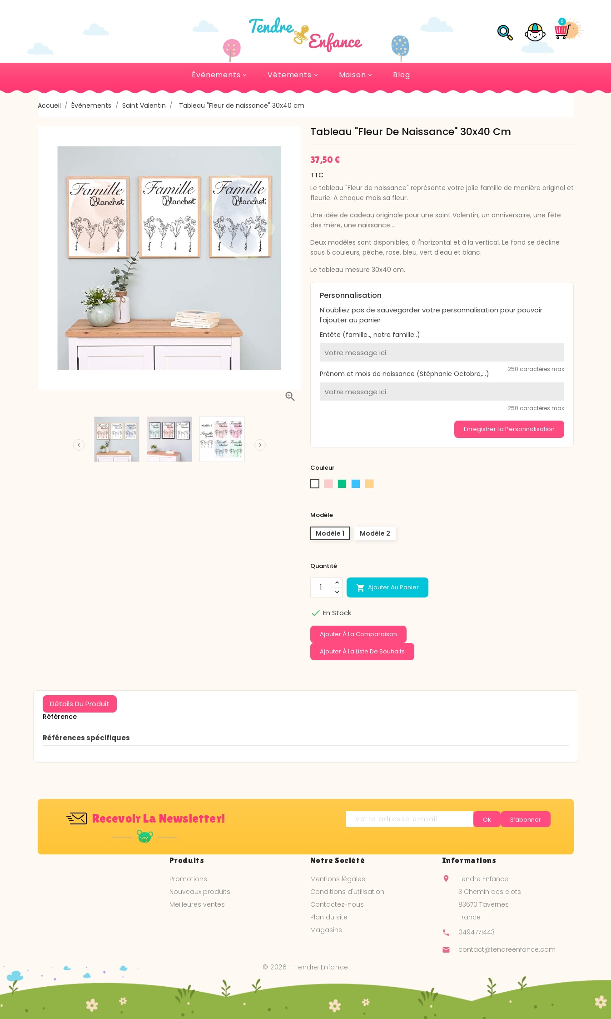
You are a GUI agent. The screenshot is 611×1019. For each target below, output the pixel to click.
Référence (60, 716)
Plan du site (329, 917)
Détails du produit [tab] (79, 703)
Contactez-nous (337, 904)
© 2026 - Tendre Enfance (305, 967)
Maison (356, 75)
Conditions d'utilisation (347, 891)
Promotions (188, 878)
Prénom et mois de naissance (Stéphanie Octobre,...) (404, 373)
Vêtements (293, 75)
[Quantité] (321, 587)
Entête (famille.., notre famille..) (370, 334)
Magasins (326, 929)
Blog (401, 75)
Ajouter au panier (387, 587)
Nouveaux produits (199, 891)
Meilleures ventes (197, 904)
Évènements (220, 75)
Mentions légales (337, 878)
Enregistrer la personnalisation (509, 429)
